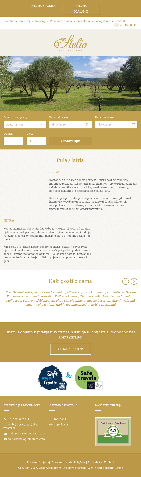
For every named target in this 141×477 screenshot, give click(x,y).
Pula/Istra (80, 462)
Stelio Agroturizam (70, 43)
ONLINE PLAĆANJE (81, 9)
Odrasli (8, 133)
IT (131, 24)
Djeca (30, 133)
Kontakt (120, 21)
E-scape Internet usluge (109, 467)
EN (121, 24)
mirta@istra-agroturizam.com (26, 439)
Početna (9, 21)
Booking (40, 21)
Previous (125, 281)
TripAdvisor (58, 424)
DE (126, 24)
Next (134, 281)
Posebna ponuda (61, 21)
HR (116, 24)
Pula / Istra (83, 21)
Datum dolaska (58, 117)
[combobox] (25, 124)
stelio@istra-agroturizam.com (26, 433)
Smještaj (24, 21)
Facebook (57, 419)
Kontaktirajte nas (70, 349)
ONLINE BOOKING (43, 6)
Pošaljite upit (70, 141)
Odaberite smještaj (15, 117)
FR (135, 24)
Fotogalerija (102, 21)
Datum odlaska (104, 117)
